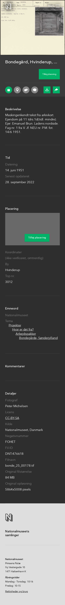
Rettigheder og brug (16, 591)
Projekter (15, 325)
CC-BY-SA (12, 418)
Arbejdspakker (26, 334)
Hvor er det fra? (23, 329)
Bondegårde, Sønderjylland (38, 338)
